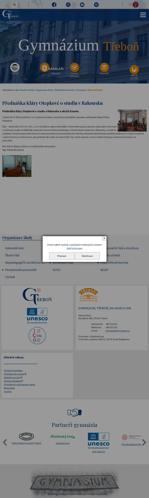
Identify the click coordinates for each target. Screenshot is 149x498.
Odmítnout (87, 255)
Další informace (74, 248)
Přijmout (61, 255)
